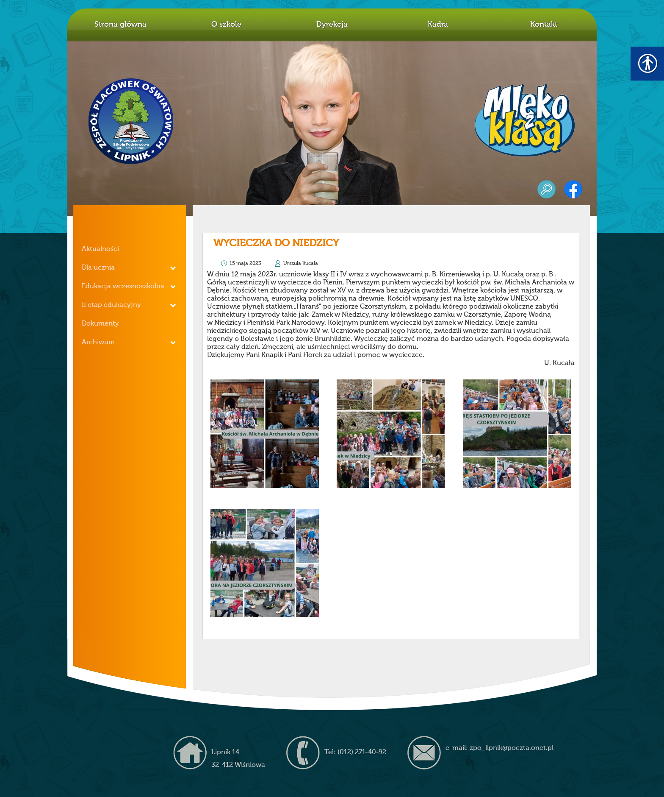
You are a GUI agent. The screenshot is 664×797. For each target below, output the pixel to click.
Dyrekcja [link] (332, 24)
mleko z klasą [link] (524, 120)
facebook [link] (573, 189)
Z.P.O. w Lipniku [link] (131, 121)
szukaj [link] (546, 189)
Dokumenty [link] (100, 323)
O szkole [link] (226, 24)
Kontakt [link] (543, 24)
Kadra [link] (438, 24)
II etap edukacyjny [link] (111, 305)
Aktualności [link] (100, 249)
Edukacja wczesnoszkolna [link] (123, 286)
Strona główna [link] (120, 24)
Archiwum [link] (98, 342)
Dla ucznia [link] (98, 268)
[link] (264, 433)
